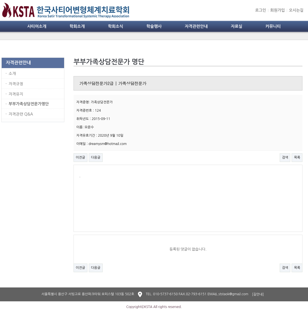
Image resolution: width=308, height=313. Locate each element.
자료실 (236, 26)
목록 (297, 157)
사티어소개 (36, 26)
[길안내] (258, 294)
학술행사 (153, 26)
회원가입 (277, 10)
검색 (285, 157)
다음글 (95, 157)
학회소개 (77, 26)
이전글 (80, 157)
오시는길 (296, 10)
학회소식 (115, 26)
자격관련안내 (196, 26)
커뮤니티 (273, 26)
